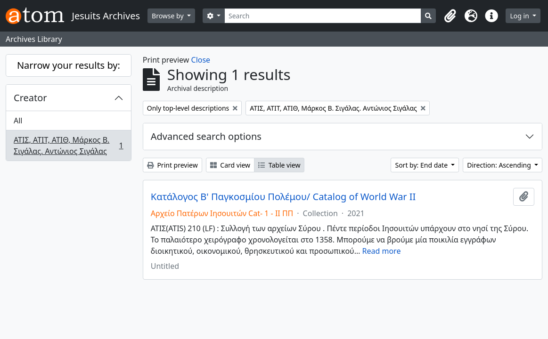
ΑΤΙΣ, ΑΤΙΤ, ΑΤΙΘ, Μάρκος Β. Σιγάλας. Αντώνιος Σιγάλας (68, 145)
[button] (450, 16)
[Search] (323, 15)
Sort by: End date (422, 165)
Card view (230, 165)
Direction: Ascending (499, 165)
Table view (279, 165)
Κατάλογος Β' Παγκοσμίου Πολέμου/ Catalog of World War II (283, 196)
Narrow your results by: (68, 65)
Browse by (168, 15)
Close (201, 60)
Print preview (172, 165)
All (18, 120)
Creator (30, 97)
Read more (381, 251)
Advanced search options (206, 136)
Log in (520, 15)
